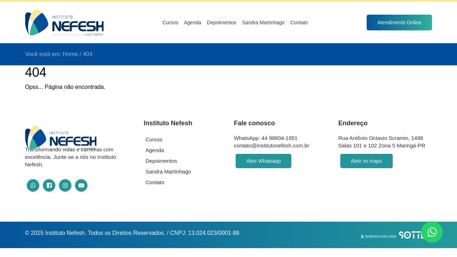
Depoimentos (222, 22)
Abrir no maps (366, 161)
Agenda (192, 22)
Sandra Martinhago (263, 22)
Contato (299, 22)
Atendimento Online (399, 22)
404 (87, 54)
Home (70, 54)
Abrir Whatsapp (263, 161)
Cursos (170, 22)
